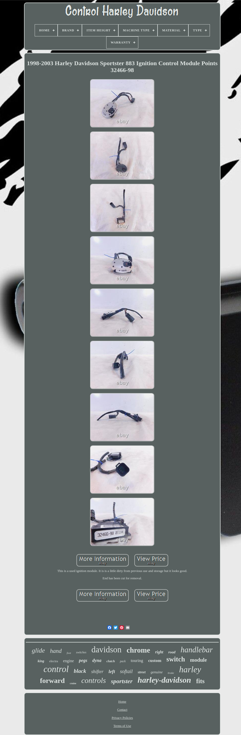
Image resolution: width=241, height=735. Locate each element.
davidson (106, 649)
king (41, 661)
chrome (138, 650)
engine (68, 661)
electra (53, 661)
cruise (73, 683)
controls (93, 680)
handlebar (197, 649)
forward (52, 680)
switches (81, 652)
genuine (157, 672)
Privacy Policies (122, 718)
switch (175, 659)
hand (56, 651)
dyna (96, 660)
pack (123, 661)
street (142, 672)
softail (126, 671)
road (172, 652)
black (80, 671)
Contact (122, 709)
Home (122, 701)
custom (154, 660)
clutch (110, 661)
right (159, 652)
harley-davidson (164, 679)
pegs (83, 660)
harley (190, 669)
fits (200, 681)
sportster (122, 681)
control (56, 669)
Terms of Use (122, 726)
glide (38, 650)
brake (171, 672)
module (198, 660)
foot (69, 652)
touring (137, 660)
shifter (97, 671)
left (111, 671)
